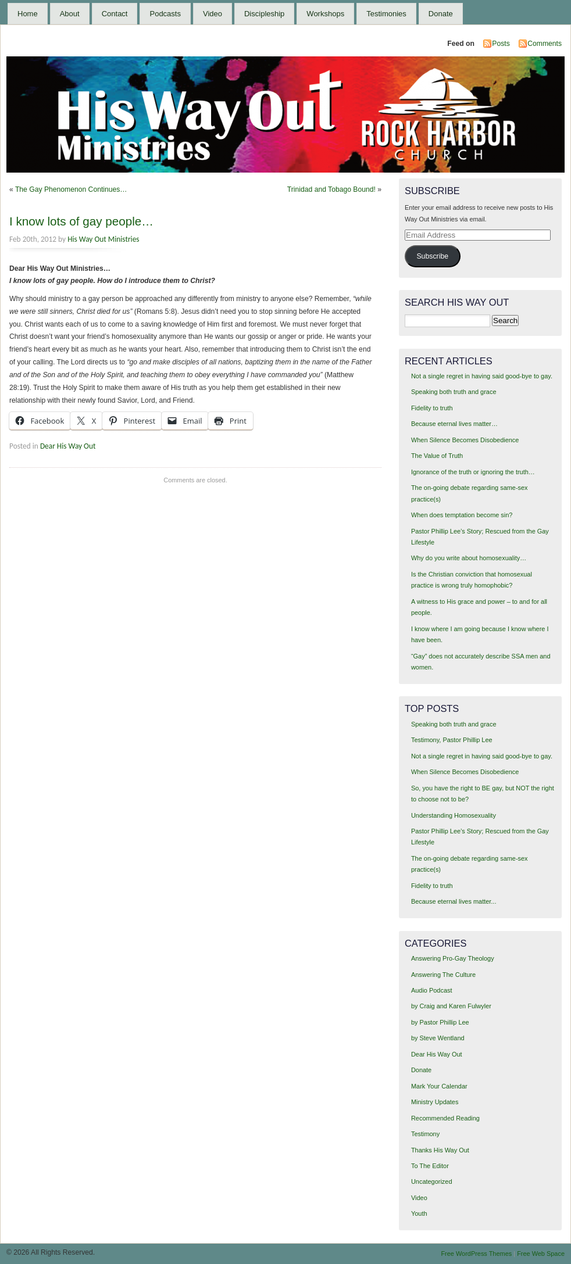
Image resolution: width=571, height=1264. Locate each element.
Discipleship (264, 13)
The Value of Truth (437, 455)
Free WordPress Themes (476, 1253)
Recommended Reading (445, 1118)
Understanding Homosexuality (453, 815)
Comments (544, 44)
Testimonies (386, 13)
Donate (441, 13)
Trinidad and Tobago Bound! (331, 189)
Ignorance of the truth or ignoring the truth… (473, 471)
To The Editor (430, 1165)
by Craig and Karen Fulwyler (451, 1005)
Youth (419, 1213)
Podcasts (164, 13)
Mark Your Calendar (439, 1086)
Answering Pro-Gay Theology (452, 958)
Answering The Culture (443, 974)
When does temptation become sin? (462, 514)
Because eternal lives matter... (454, 901)
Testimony (425, 1133)
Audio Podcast (431, 990)
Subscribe (432, 256)
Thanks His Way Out (440, 1150)
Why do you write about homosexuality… (468, 557)
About (70, 13)
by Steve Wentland (438, 1037)
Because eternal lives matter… (454, 423)
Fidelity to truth (432, 407)
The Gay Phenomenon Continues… (71, 189)
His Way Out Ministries (103, 239)
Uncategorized (431, 1181)
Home (27, 13)
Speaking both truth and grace (454, 391)
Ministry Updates (434, 1101)
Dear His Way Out (68, 446)
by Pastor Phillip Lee (440, 1022)
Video (212, 13)
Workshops (325, 13)
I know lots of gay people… (81, 221)
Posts (500, 44)
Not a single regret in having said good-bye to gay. (481, 376)
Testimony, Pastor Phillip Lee (452, 739)
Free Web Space (541, 1253)
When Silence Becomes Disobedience (465, 439)
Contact (115, 13)
